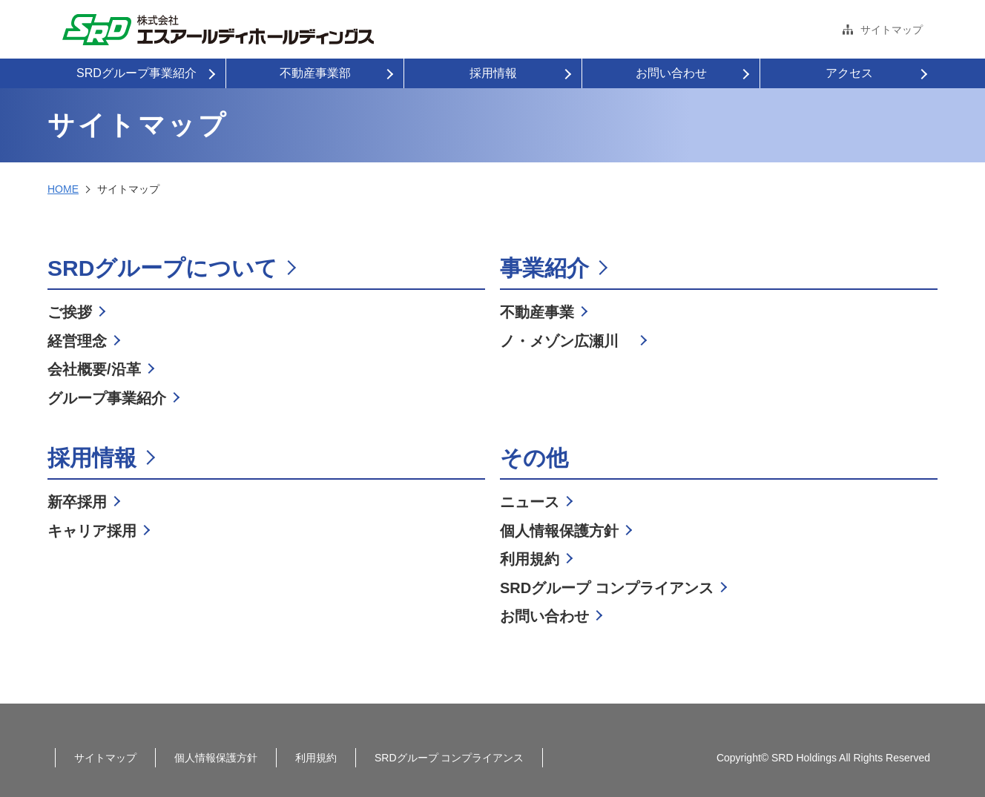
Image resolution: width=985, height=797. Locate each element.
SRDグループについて (162, 268)
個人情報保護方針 (559, 531)
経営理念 (77, 341)
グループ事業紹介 (106, 398)
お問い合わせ (671, 73)
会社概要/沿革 (94, 369)
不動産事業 (537, 312)
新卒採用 (77, 502)
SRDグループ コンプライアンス (607, 588)
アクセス (849, 73)
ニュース (529, 502)
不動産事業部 (315, 73)
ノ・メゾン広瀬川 (566, 341)
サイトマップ (891, 30)
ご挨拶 (69, 312)
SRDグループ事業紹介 (136, 73)
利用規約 (529, 559)
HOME (63, 189)
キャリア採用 (91, 531)
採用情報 (493, 73)
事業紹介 (544, 268)
